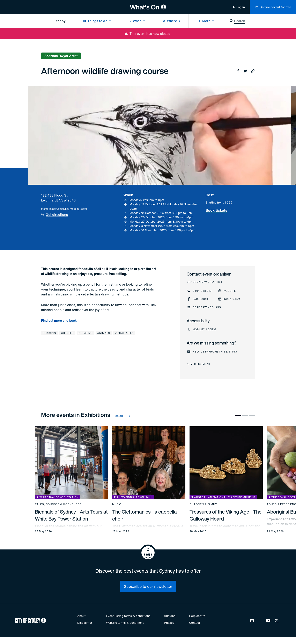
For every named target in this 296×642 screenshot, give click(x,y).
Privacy (169, 622)
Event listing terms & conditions (128, 616)
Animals (103, 333)
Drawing (49, 333)
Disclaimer (84, 622)
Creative (85, 333)
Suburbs (169, 616)
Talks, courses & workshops (58, 504)
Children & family (203, 504)
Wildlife (67, 333)
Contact (194, 622)
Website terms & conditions (125, 622)
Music (116, 504)
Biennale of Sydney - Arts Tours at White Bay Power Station (71, 515)
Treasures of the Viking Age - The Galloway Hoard (225, 515)
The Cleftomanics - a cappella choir (144, 515)
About (81, 616)
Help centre (197, 616)
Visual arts (124, 333)
